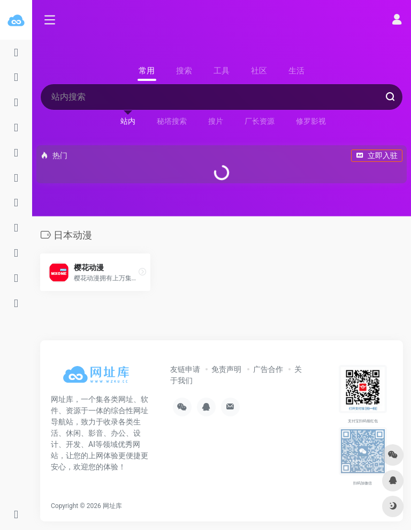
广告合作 (268, 369)
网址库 (112, 506)
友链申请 (185, 369)
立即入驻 (377, 155)
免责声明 (226, 369)
